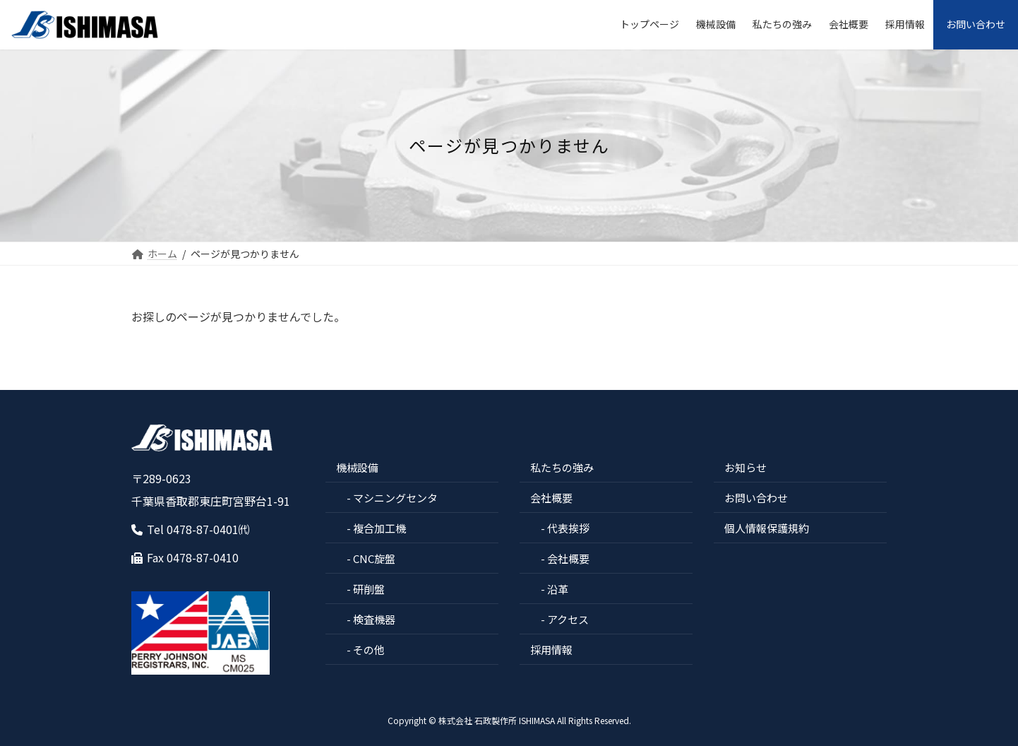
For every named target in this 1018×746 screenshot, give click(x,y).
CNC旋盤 (374, 558)
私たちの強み (562, 467)
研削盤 (369, 588)
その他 (369, 649)
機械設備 (357, 467)
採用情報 (551, 649)
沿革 (557, 588)
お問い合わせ (756, 497)
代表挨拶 (568, 528)
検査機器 (374, 619)
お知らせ (745, 467)
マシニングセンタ (395, 497)
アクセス (568, 619)
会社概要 (551, 497)
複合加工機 (379, 528)
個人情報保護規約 (766, 528)
